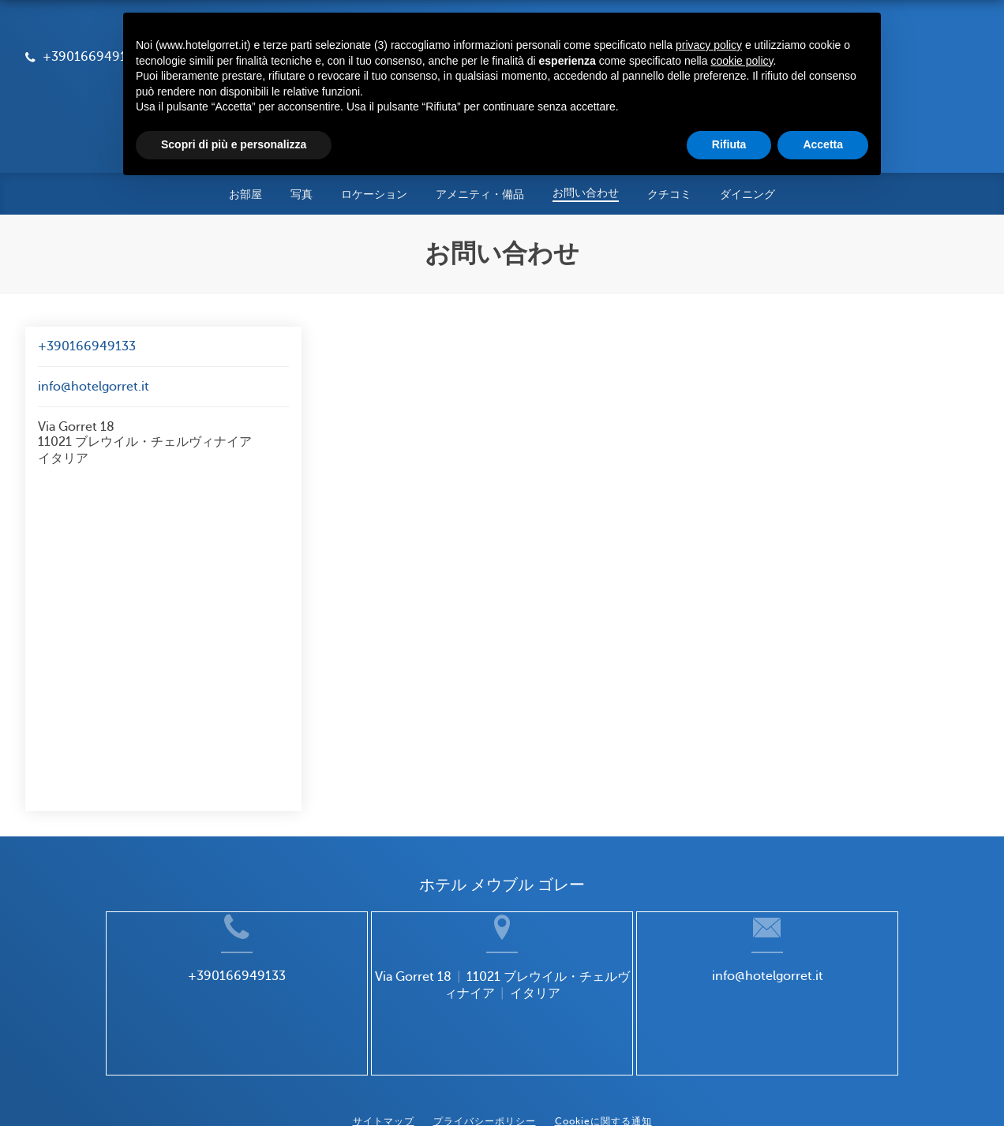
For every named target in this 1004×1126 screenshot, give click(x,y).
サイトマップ (383, 1052)
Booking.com (500, 1085)
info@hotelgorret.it (93, 331)
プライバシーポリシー (484, 1052)
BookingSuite (325, 1085)
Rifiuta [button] (729, 144)
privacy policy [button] (709, 45)
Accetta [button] (823, 144)
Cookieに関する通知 (603, 1052)
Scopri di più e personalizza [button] (233, 144)
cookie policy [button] (741, 60)
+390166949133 (87, 290)
